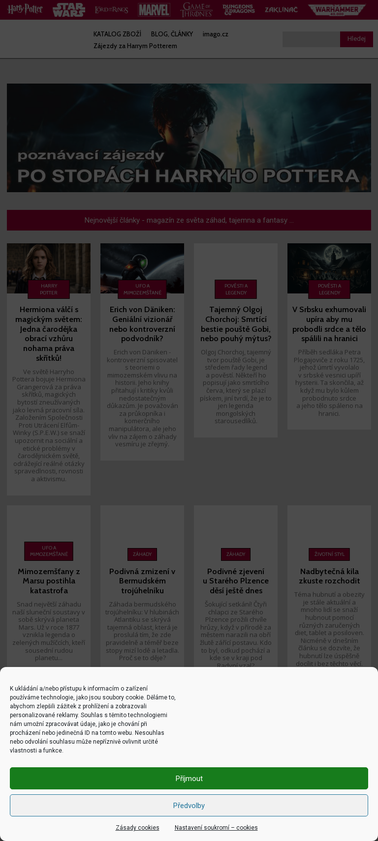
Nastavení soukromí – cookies (216, 827)
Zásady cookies (137, 827)
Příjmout (189, 778)
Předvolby (189, 805)
